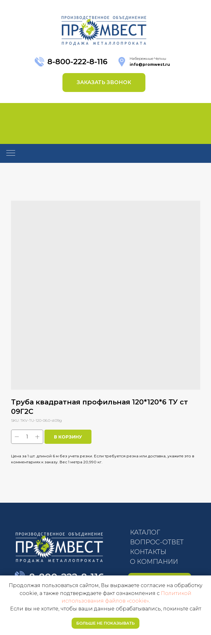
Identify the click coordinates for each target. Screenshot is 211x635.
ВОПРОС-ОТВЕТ (157, 542)
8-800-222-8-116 (77, 61)
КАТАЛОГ (145, 532)
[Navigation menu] (10, 153)
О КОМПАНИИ (154, 561)
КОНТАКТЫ (148, 552)
